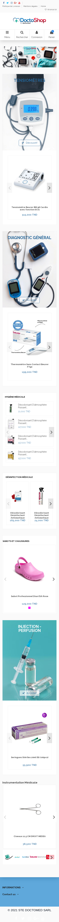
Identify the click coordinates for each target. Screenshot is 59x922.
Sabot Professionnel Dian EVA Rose (29, 596)
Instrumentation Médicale (19, 782)
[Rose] (29, 608)
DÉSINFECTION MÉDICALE (19, 477)
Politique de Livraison (11, 6)
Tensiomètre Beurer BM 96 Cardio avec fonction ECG (29, 208)
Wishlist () (51, 9)
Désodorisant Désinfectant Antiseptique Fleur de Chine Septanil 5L (17, 518)
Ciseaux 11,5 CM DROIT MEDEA (30, 836)
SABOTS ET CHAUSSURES (16, 541)
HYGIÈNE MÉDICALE (15, 397)
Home (43, 6)
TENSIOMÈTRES (29, 80)
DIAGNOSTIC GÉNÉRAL (29, 237)
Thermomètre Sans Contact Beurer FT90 (30, 365)
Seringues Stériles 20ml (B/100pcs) (29, 757)
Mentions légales (30, 6)
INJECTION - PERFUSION (29, 628)
